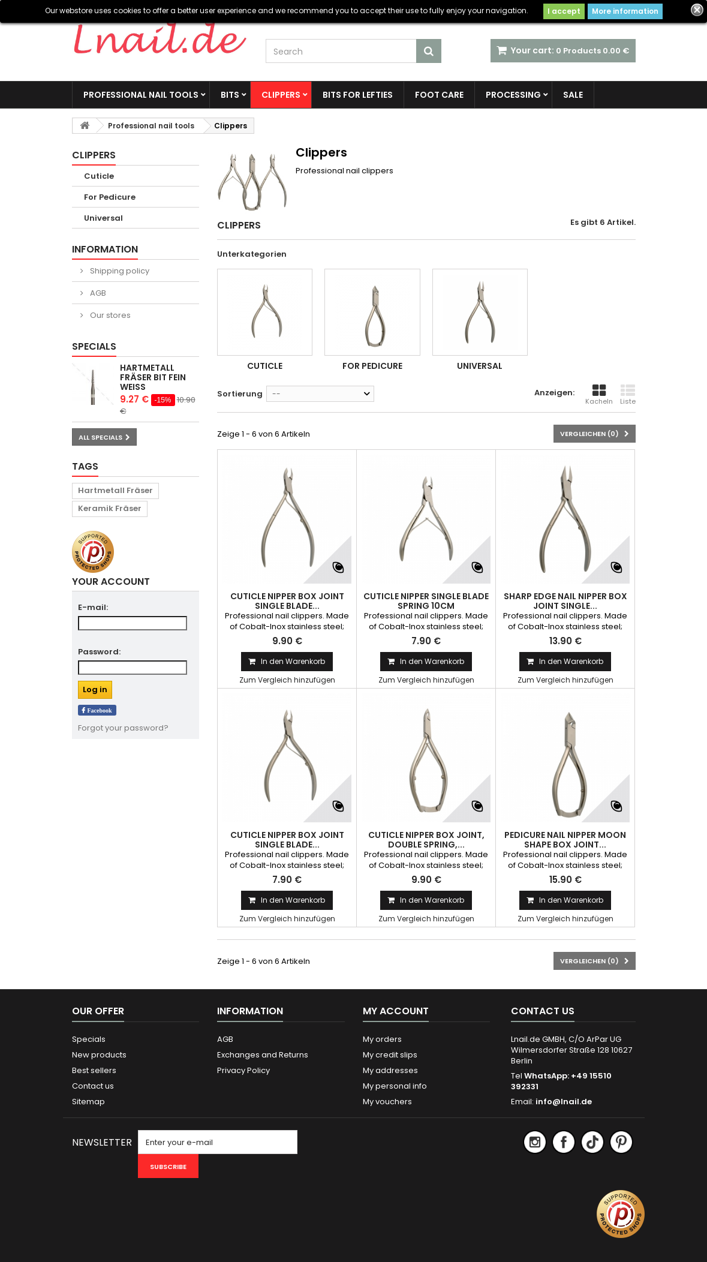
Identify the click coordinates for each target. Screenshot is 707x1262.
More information (625, 11)
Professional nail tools (140, 95)
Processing (513, 95)
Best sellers (94, 1070)
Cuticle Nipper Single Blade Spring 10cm (426, 601)
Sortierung (240, 393)
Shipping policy (118, 271)
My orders (382, 1039)
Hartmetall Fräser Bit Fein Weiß (153, 377)
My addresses (390, 1070)
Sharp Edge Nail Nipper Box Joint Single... (565, 601)
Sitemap (88, 1101)
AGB (97, 293)
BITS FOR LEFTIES (358, 95)
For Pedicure (110, 197)
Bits (230, 95)
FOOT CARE (439, 95)
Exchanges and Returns (262, 1054)
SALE (573, 95)
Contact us (93, 1086)
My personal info (395, 1086)
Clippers (280, 95)
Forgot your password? (123, 728)
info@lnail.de (563, 1101)
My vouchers (387, 1101)
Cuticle (99, 176)
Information (105, 249)
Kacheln (599, 394)
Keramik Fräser (110, 508)
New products (99, 1054)
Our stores (109, 315)
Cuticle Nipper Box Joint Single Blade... (287, 601)
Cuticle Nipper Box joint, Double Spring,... (426, 839)
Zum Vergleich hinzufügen (287, 680)
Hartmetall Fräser (115, 490)
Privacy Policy (243, 1070)
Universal (103, 218)
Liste (628, 394)
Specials (94, 346)
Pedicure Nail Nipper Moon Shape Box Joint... (565, 839)
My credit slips (390, 1054)
